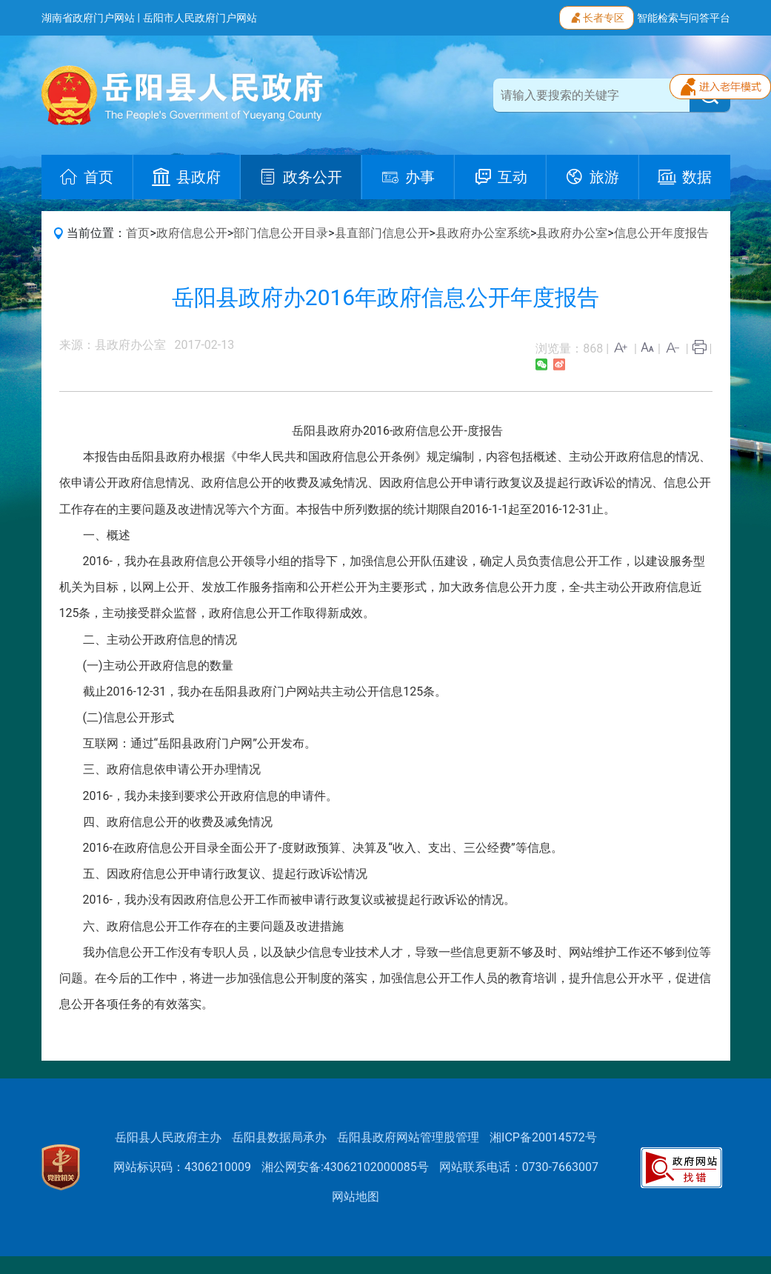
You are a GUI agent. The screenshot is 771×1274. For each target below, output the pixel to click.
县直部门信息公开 (382, 233)
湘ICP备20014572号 (543, 1137)
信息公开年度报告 (661, 233)
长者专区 (596, 16)
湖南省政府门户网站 (88, 18)
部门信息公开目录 (280, 233)
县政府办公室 (571, 233)
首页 (138, 233)
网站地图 (355, 1197)
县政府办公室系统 (482, 233)
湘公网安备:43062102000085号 (345, 1167)
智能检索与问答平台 (683, 18)
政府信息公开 (191, 233)
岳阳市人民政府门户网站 (200, 18)
